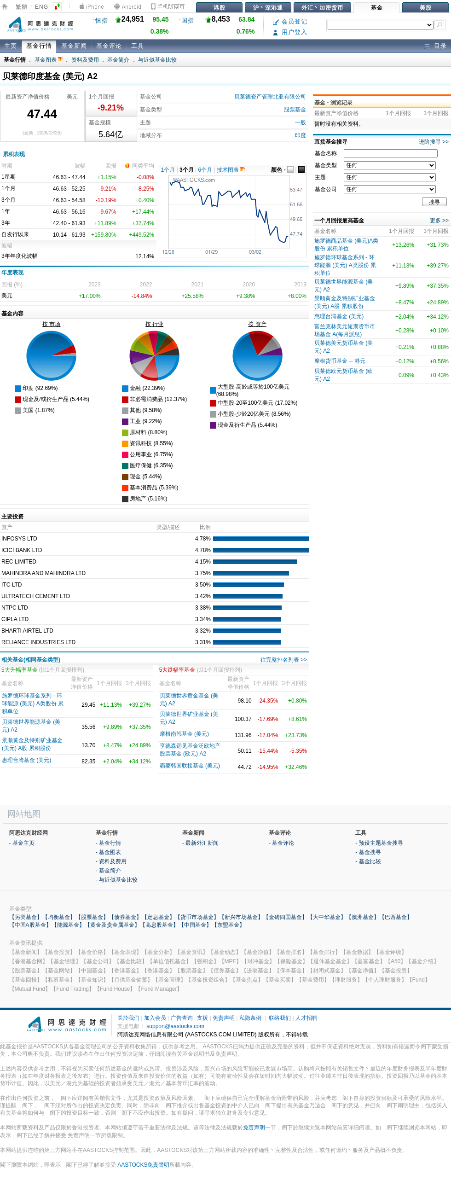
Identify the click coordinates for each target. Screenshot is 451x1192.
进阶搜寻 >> (434, 142)
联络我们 (280, 1018)
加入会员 (155, 1018)
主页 (10, 45)
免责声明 (224, 1018)
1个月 (168, 170)
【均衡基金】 (58, 917)
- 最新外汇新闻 (200, 843)
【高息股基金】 (159, 925)
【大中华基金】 (326, 917)
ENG (41, 7)
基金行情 (39, 45)
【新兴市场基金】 (241, 917)
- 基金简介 (108, 870)
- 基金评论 (281, 843)
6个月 (205, 170)
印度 (300, 135)
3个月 (186, 170)
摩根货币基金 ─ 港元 (339, 361)
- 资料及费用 (111, 861)
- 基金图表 (108, 852)
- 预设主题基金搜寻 (379, 843)
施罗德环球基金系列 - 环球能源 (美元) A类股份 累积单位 (33, 703)
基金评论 (109, 45)
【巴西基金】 (395, 917)
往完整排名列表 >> (283, 660)
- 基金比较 (368, 861)
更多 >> (439, 220)
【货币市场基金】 (197, 917)
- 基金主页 (22, 843)
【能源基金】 (68, 925)
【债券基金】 (125, 917)
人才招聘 (306, 1018)
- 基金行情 (108, 843)
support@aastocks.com (175, 1026)
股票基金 (295, 109)
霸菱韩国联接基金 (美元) (190, 765)
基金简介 (118, 60)
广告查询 (182, 1018)
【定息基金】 (158, 917)
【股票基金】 (92, 917)
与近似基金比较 (157, 60)
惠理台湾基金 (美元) (26, 760)
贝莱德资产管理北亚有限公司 (270, 96)
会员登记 (290, 21)
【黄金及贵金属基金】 (112, 925)
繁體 (22, 7)
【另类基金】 (25, 917)
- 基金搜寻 (368, 852)
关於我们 (128, 1018)
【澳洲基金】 (362, 917)
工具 (137, 45)
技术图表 (231, 170)
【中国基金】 (195, 925)
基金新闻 (74, 45)
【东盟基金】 (228, 925)
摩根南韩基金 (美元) (184, 734)
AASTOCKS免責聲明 (143, 1165)
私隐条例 (250, 1018)
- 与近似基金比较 (117, 880)
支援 (202, 1018)
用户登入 (290, 32)
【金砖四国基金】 (285, 917)
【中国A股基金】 (30, 925)
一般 (300, 122)
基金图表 (49, 60)
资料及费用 (85, 60)
